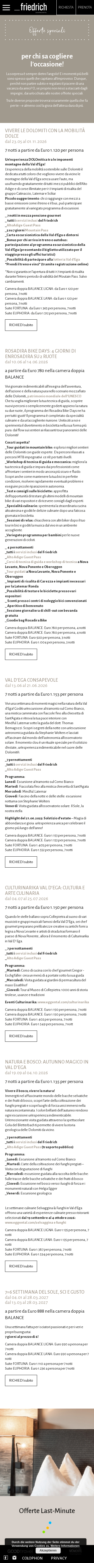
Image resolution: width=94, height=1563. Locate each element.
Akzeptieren (48, 1550)
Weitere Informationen (65, 1545)
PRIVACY (59, 1558)
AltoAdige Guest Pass (24, 225)
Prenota (85, 7)
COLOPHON (32, 1558)
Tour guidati (16, 571)
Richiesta (66, 7)
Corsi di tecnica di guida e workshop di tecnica (42, 562)
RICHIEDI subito (21, 325)
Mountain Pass (36, 230)
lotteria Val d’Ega (66, 259)
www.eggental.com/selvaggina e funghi (35, 1222)
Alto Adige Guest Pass (24, 557)
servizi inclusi (27, 220)
